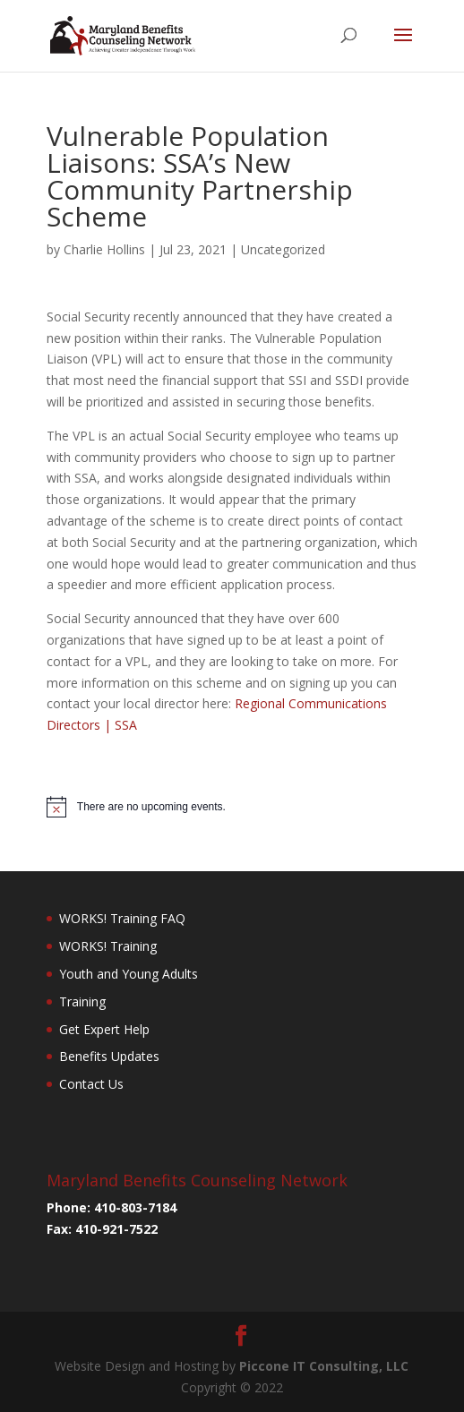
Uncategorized (283, 249)
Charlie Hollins (104, 249)
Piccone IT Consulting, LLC (323, 1365)
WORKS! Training (108, 945)
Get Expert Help (104, 1029)
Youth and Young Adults (128, 973)
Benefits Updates (109, 1056)
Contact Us (91, 1083)
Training (82, 1001)
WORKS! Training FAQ (122, 918)
